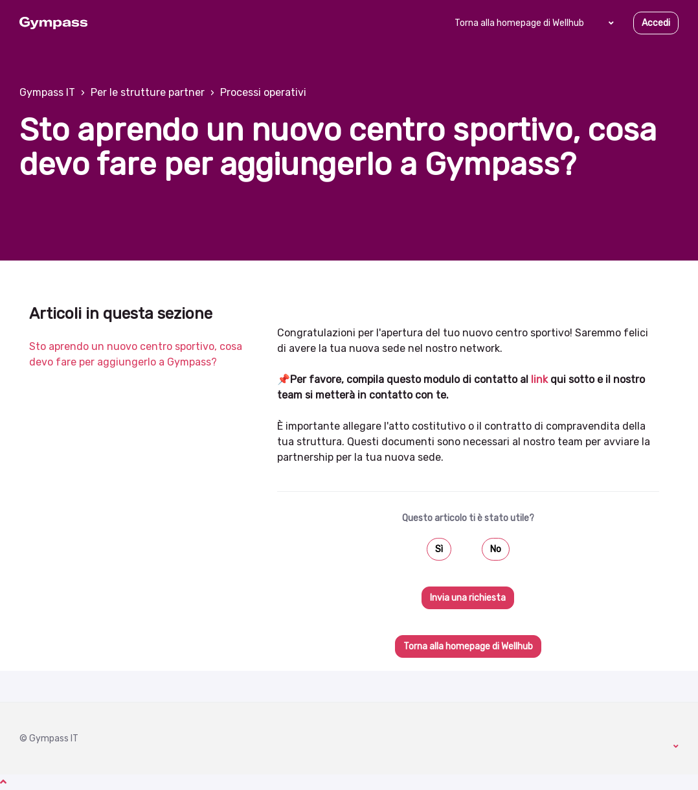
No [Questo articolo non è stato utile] (495, 549)
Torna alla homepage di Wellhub (519, 23)
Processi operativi (263, 92)
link (539, 379)
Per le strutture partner (148, 92)
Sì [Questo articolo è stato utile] (439, 549)
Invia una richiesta (468, 597)
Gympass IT (47, 92)
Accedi (656, 23)
